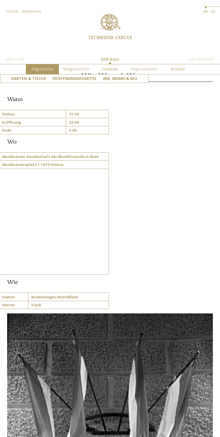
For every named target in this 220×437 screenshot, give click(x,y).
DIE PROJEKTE (201, 59)
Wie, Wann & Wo (120, 78)
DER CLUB (15, 59)
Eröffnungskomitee (75, 78)
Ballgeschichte (76, 69)
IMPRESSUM (31, 11)
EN (213, 11)
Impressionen (144, 69)
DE (206, 11)
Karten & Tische (28, 78)
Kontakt (178, 69)
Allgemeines (42, 69)
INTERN (12, 11)
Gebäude (110, 69)
